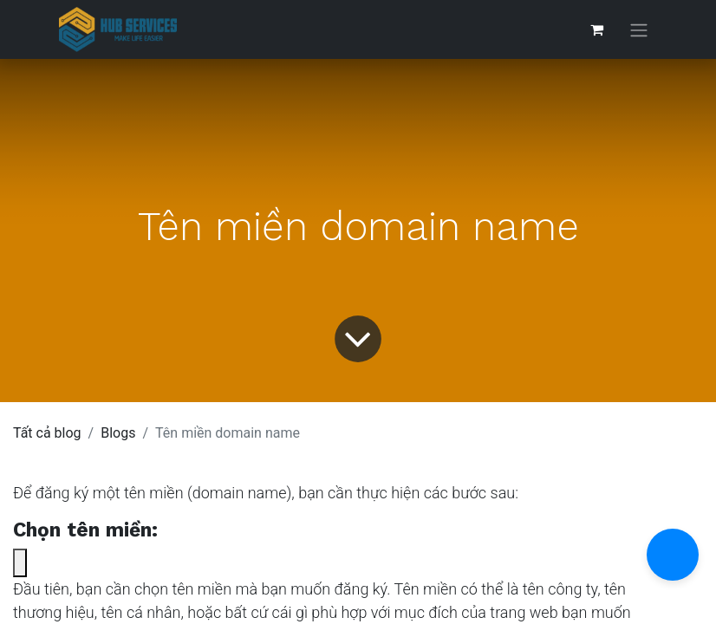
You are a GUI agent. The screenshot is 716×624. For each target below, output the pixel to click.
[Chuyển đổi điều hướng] (639, 30)
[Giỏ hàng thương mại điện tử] (596, 29)
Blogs (118, 433)
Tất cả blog (47, 433)
